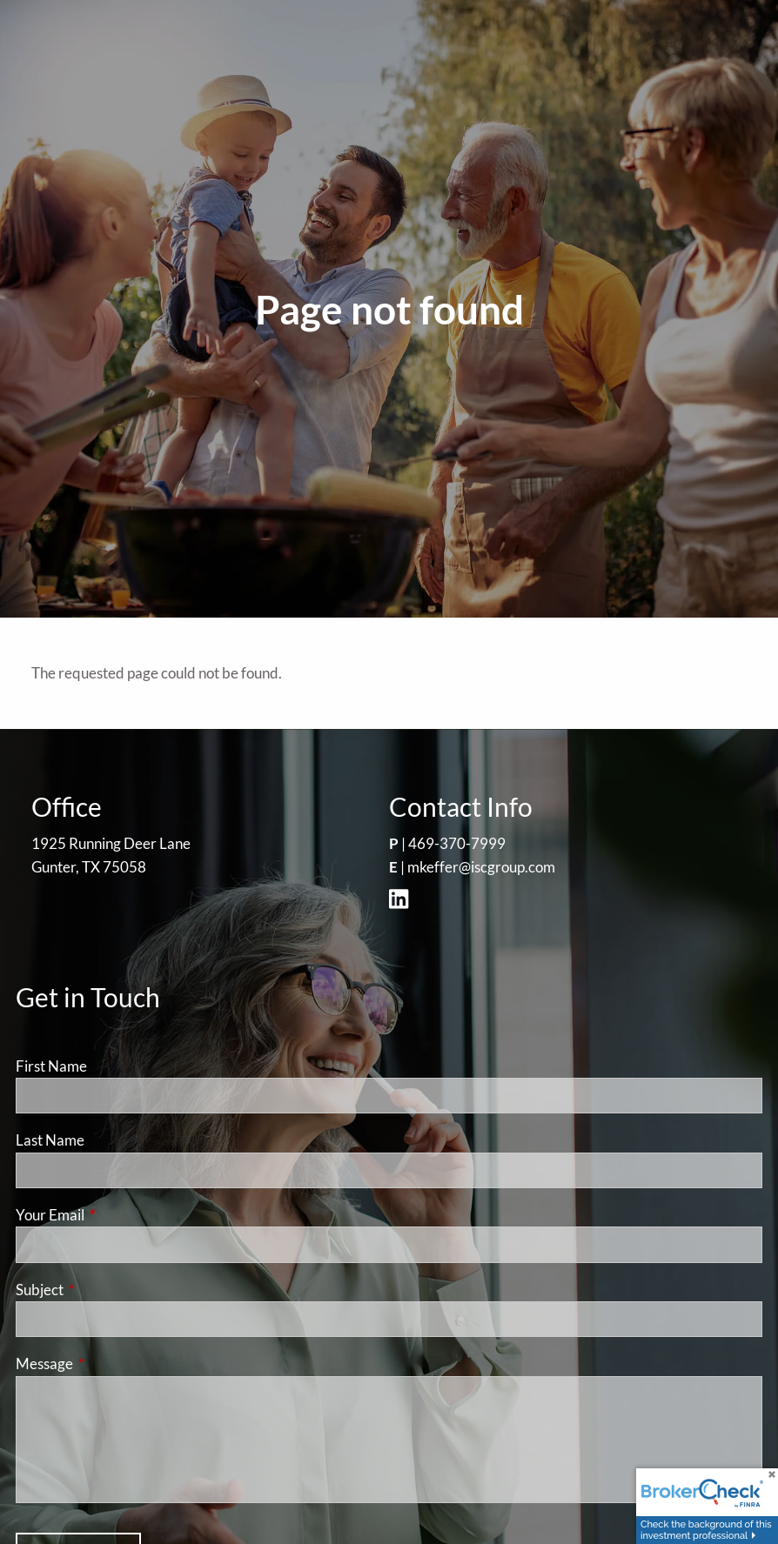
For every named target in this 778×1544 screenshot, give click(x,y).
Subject (107, 1289)
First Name (51, 1066)
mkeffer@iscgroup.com (481, 867)
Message (112, 1363)
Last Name (50, 1140)
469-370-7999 (457, 843)
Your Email (117, 1215)
